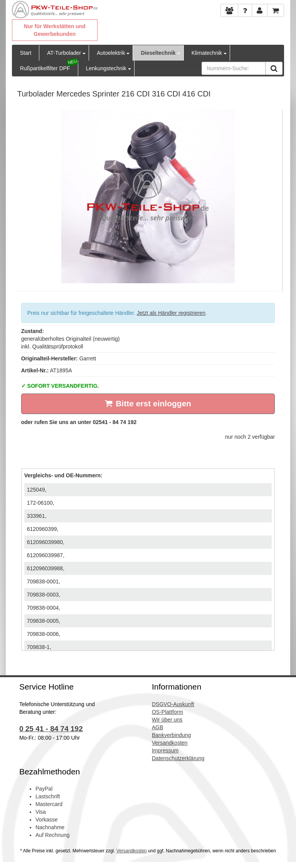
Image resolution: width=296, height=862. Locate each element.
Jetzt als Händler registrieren (171, 313)
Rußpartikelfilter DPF (45, 68)
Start (26, 53)
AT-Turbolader (64, 53)
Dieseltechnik (158, 53)
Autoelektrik (111, 53)
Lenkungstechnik (106, 68)
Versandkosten (131, 851)
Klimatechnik (207, 53)
